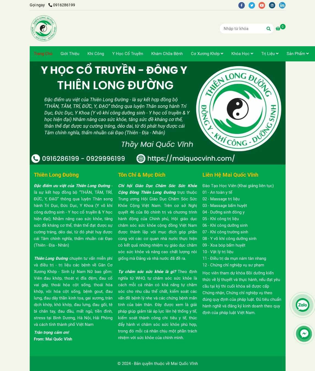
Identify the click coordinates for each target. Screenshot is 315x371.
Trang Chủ (43, 53)
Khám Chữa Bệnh (167, 53)
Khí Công (95, 53)
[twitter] (253, 5)
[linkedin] (283, 5)
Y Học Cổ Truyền (127, 53)
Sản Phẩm (298, 53)
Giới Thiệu (70, 53)
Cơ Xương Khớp (207, 53)
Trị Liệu (269, 53)
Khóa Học (242, 53)
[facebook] (243, 5)
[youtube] (264, 5)
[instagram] (274, 5)
